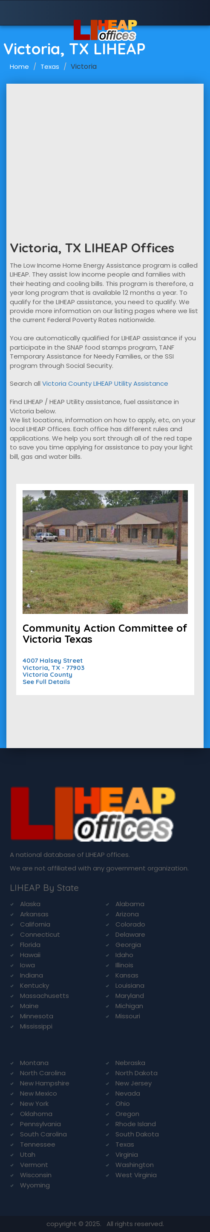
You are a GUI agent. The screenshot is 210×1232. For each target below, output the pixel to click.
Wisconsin (36, 1174)
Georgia (128, 944)
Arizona (127, 914)
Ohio (122, 1103)
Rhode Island (135, 1123)
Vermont (34, 1164)
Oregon (127, 1113)
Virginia (126, 1154)
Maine (29, 1005)
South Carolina (43, 1134)
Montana (34, 1062)
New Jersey (133, 1083)
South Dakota (137, 1134)
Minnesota (36, 1016)
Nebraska (130, 1062)
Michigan (129, 1005)
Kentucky (34, 985)
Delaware (130, 934)
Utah (27, 1154)
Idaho (124, 954)
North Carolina (43, 1072)
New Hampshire (44, 1083)
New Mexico (38, 1093)
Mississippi (36, 1026)
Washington (134, 1164)
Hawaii (30, 954)
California (35, 924)
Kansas (126, 975)
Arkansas (34, 914)
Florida (30, 944)
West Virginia (136, 1174)
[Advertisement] (105, 147)
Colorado (130, 924)
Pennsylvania (40, 1123)
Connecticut (40, 934)
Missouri (127, 1016)
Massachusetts (44, 995)
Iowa (27, 965)
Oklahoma (36, 1113)
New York (34, 1103)
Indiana (31, 975)
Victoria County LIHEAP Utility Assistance (105, 383)
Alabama (129, 903)
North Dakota (136, 1072)
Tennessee (37, 1144)
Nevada (127, 1093)
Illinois (124, 965)
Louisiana (129, 985)
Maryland (129, 995)
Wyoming (35, 1185)
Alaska (30, 903)
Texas (49, 66)
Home (19, 66)
